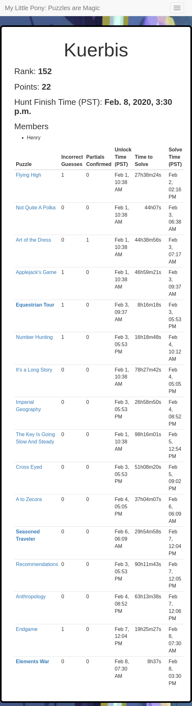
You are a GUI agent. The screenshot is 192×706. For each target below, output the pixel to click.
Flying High (28, 175)
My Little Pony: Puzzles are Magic (52, 7)
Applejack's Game (36, 272)
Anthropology (31, 596)
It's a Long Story (34, 369)
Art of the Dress (33, 240)
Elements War (32, 661)
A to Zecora (29, 499)
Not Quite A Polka (35, 207)
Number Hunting (34, 337)
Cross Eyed (29, 467)
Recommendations (37, 564)
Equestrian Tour (35, 305)
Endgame (27, 629)
